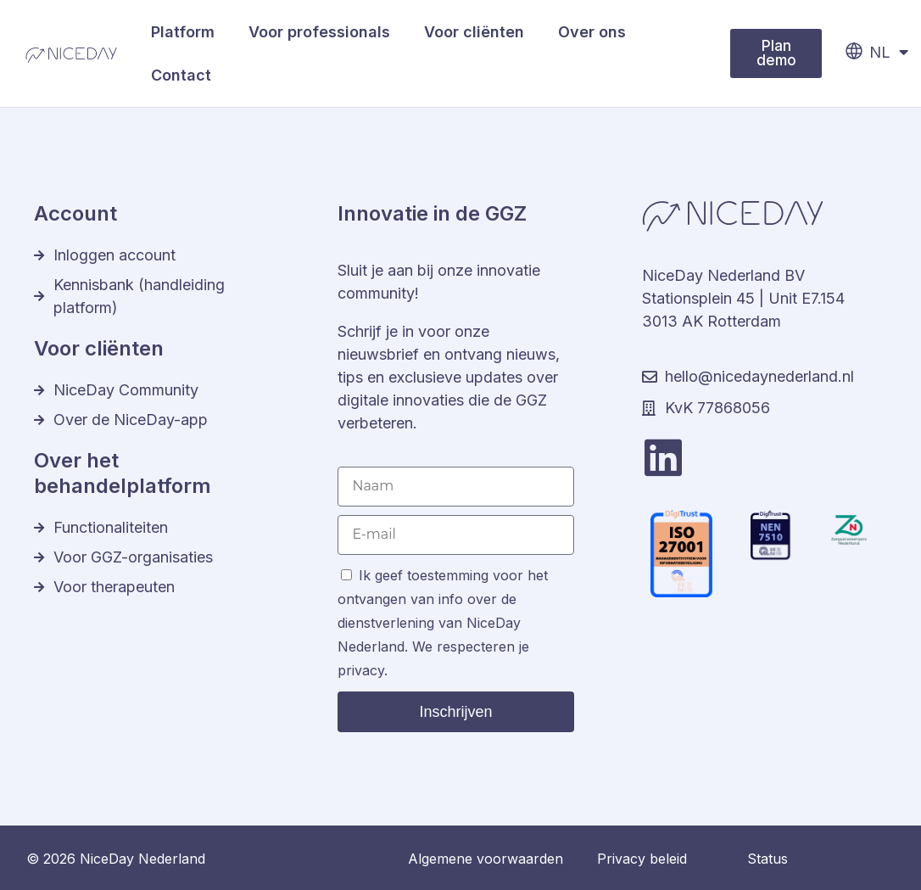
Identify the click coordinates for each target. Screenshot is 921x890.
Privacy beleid (642, 858)
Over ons (592, 32)
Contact (181, 75)
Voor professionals (319, 32)
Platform (183, 32)
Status (767, 858)
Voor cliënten (474, 32)
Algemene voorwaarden (485, 858)
